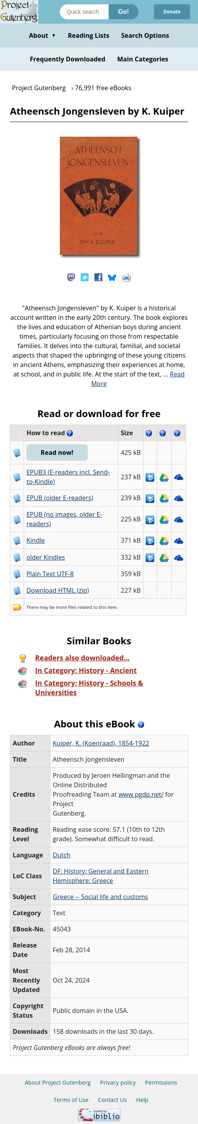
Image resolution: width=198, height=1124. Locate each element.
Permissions (161, 1082)
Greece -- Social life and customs (100, 896)
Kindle (35, 540)
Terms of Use (71, 1100)
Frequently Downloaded (67, 59)
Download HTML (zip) (57, 590)
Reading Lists (88, 35)
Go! (123, 11)
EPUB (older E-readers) (59, 497)
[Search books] (84, 11)
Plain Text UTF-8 (50, 573)
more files (66, 607)
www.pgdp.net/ (141, 794)
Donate (172, 11)
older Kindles (45, 557)
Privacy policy (118, 1082)
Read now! (57, 452)
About (42, 35)
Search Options (145, 35)
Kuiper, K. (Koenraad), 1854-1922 (101, 743)
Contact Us (112, 1100)
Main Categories (142, 59)
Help (142, 1100)
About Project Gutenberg (58, 1082)
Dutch (61, 855)
